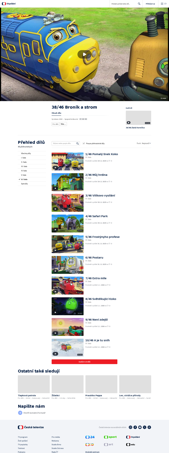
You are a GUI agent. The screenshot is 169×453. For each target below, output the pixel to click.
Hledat (138, 4)
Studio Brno (56, 444)
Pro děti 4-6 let (65, 123)
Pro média (56, 437)
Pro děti (55, 123)
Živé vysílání (22, 441)
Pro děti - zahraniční (95, 123)
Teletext (21, 448)
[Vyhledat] (77, 143)
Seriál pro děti (110, 123)
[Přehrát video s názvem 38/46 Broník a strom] (84, 54)
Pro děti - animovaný (79, 123)
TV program (22, 437)
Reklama (55, 441)
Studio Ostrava (57, 448)
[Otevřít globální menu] (163, 3)
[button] (84, 54)
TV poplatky (23, 444)
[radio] (32, 153)
